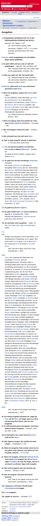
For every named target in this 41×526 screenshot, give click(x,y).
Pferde (7, 353)
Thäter (14, 298)
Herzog (25, 182)
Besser (6, 57)
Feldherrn (33, 102)
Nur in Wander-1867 (20, 9)
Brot (14, 386)
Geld (29, 457)
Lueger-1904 (6, 518)
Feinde (21, 107)
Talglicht (23, 207)
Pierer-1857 (6, 520)
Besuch (7, 312)
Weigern (8, 324)
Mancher (6, 86)
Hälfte (32, 279)
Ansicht (18, 341)
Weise (25, 346)
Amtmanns (16, 379)
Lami (22, 212)
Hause (35, 457)
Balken (12, 123)
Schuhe (8, 470)
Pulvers (34, 374)
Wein (6, 386)
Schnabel (13, 461)
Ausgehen (16, 516)
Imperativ (26, 216)
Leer (6, 492)
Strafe (17, 225)
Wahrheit (31, 298)
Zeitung (21, 400)
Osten (7, 149)
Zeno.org (6, 3)
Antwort (7, 393)
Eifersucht (27, 281)
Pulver (18, 180)
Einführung (6, 28)
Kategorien (35, 12)
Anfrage (10, 377)
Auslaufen (17, 214)
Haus (19, 89)
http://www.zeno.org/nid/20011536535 (20, 506)
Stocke (7, 109)
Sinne (12, 156)
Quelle (16, 274)
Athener (10, 105)
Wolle (20, 86)
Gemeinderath (10, 334)
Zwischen (26, 276)
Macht (19, 350)
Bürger (28, 307)
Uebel (26, 225)
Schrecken (13, 310)
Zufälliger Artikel (24, 12)
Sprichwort (13, 510)
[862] (16, 307)
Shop (20, 14)
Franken (8, 196)
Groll (10, 305)
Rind (6, 246)
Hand (35, 98)
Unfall (10, 225)
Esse (31, 48)
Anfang (19, 168)
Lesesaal (14, 12)
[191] (3, 232)
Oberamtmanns (19, 398)
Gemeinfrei (13, 508)
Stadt (7, 288)
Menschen (8, 107)
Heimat (22, 453)
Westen (25, 149)
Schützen (10, 170)
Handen (26, 329)
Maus (17, 437)
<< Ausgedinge (20, 21)
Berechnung (26, 372)
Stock (30, 93)
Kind (17, 244)
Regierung (17, 369)
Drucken (36, 17)
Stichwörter (14, 28)
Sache (24, 331)
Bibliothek (6, 9)
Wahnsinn (21, 105)
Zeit (22, 269)
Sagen (14, 201)
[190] (3, 147)
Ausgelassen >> (33, 21)
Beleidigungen (12, 100)
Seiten (21, 286)
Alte (37, 237)
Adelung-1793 (7, 516)
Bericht (12, 300)
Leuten (29, 244)
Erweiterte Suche (34, 4)
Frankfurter (14, 400)
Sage (36, 177)
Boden (18, 123)
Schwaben (31, 194)
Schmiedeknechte (11, 488)
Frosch (33, 435)
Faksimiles (22, 28)
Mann (28, 293)
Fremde (15, 241)
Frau (6, 419)
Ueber (7, 257)
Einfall (32, 339)
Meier (7, 201)
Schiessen (34, 160)
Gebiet (20, 295)
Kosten (35, 372)
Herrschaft (16, 329)
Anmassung (30, 284)
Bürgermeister (10, 317)
